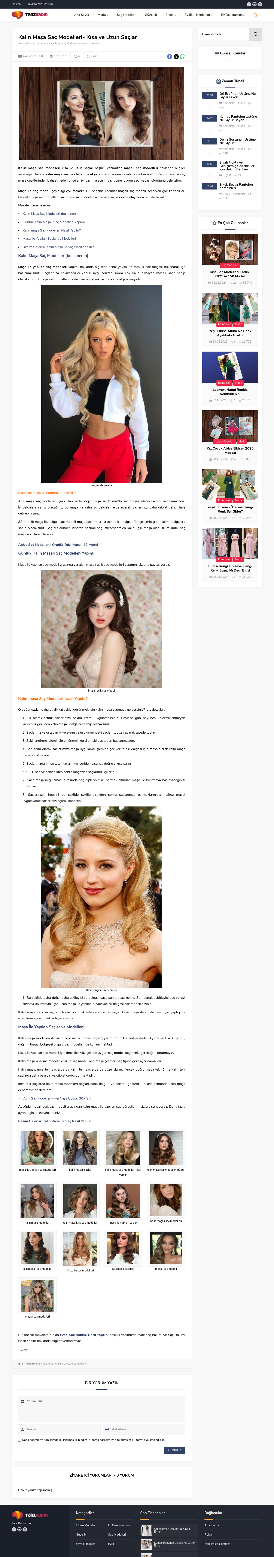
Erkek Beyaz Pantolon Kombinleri (236, 186)
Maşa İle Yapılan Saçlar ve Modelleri (49, 239)
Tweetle (23, 1350)
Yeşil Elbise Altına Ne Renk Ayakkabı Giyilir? (230, 333)
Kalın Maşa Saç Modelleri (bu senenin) (51, 214)
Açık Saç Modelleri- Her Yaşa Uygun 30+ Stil (57, 1098)
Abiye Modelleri (224, 441)
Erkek (226, 194)
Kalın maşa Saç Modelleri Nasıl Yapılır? (52, 230)
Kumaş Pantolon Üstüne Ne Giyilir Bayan (238, 118)
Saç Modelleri (38, 43)
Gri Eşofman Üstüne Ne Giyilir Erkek (237, 95)
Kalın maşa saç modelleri (50, 1364)
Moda (241, 103)
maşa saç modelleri (76, 1364)
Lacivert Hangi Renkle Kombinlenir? (230, 392)
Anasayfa (23, 43)
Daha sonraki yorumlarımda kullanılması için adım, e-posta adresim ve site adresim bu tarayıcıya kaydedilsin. (93, 1440)
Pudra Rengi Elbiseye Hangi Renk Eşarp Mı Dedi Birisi (230, 568)
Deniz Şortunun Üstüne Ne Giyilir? (237, 141)
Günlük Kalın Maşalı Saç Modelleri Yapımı (54, 222)
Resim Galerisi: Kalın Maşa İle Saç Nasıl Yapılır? (58, 247)
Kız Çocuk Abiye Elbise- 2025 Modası (230, 451)
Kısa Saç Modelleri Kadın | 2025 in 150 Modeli (230, 274)
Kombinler (229, 103)
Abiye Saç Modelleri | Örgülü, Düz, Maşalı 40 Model (58, 545)
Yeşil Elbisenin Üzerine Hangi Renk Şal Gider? (230, 509)
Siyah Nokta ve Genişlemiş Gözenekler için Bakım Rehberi (236, 166)
